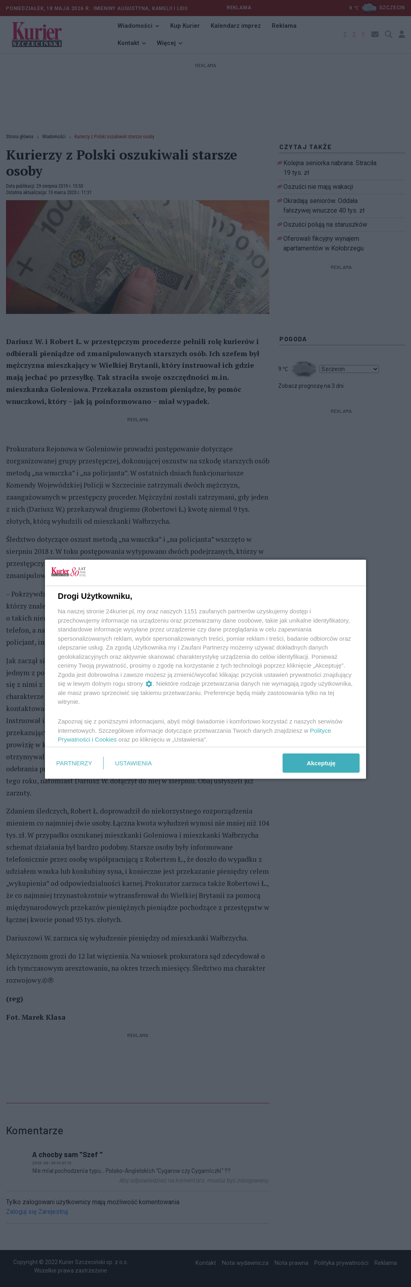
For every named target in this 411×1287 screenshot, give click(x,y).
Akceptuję (321, 762)
